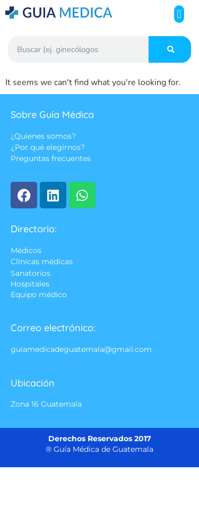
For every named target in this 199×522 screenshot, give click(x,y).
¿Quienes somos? (43, 136)
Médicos (26, 250)
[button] (179, 14)
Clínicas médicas (42, 262)
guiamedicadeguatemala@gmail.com (81, 350)
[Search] (170, 49)
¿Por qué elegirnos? (48, 148)
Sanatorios (30, 273)
